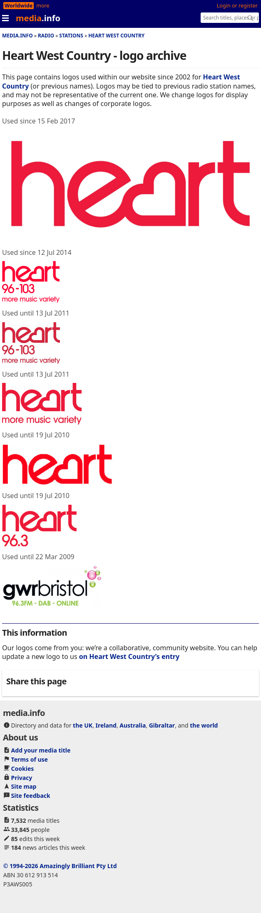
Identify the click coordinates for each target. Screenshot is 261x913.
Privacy (21, 778)
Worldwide (18, 5)
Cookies (22, 768)
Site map (24, 786)
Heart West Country (116, 35)
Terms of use (29, 759)
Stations (71, 35)
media (38, 18)
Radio (46, 35)
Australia (132, 725)
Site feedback (30, 795)
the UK (82, 725)
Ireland (106, 725)
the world (204, 725)
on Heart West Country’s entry (129, 656)
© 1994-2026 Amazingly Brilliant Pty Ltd (60, 866)
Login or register (237, 5)
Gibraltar (162, 725)
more (42, 5)
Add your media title (41, 750)
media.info (17, 35)
